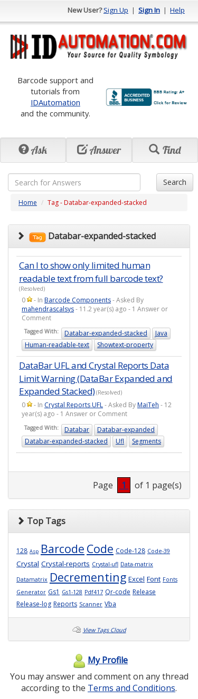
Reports (65, 603)
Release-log (33, 603)
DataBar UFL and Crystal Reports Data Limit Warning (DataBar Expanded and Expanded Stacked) (96, 378)
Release (144, 591)
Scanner (90, 604)
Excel (136, 579)
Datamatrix (32, 579)
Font (154, 579)
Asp (34, 551)
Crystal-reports (65, 563)
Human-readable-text (57, 344)
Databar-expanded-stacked (105, 333)
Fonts (170, 579)
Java (161, 333)
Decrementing (88, 577)
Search (174, 182)
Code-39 (158, 551)
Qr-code (117, 591)
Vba (110, 603)
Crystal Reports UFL (73, 404)
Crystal (27, 563)
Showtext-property (125, 344)
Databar (76, 429)
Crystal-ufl (105, 564)
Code (100, 548)
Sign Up (115, 10)
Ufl (120, 441)
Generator (31, 592)
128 (21, 550)
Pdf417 (93, 592)
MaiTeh (148, 404)
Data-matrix (136, 564)
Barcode (62, 548)
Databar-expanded (126, 429)
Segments (146, 441)
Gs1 (54, 591)
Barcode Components (77, 300)
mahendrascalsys (48, 308)
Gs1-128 (72, 592)
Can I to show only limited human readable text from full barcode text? (91, 271)
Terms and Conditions (131, 688)
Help (177, 10)
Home (27, 202)
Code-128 (130, 550)
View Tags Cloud (104, 630)
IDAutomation (55, 102)
